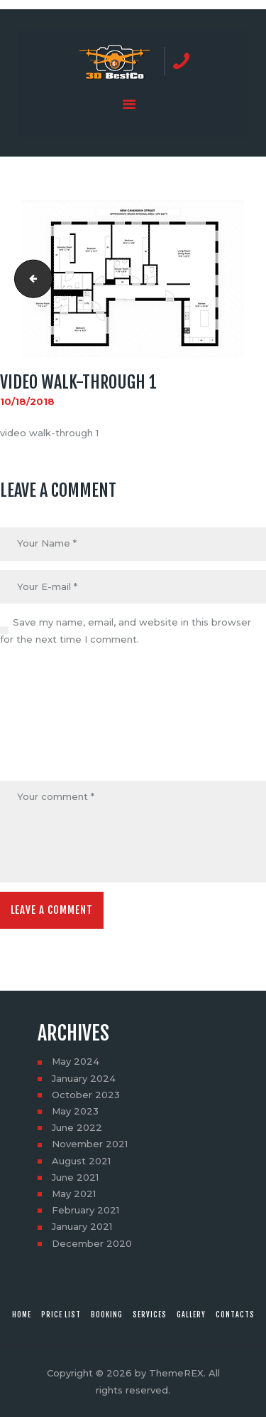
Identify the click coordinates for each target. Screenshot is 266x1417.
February (85, 1210)
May (75, 1061)
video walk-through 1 (29, 278)
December (92, 1243)
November (90, 1143)
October (86, 1094)
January (84, 1078)
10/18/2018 (27, 401)
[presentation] (58, 715)
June (77, 1127)
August (81, 1160)
